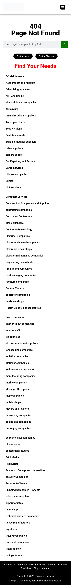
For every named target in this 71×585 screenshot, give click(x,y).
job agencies (13, 336)
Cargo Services (14, 167)
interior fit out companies (20, 323)
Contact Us (9, 564)
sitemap (46, 568)
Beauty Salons (14, 128)
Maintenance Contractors (20, 369)
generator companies (18, 294)
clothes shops (14, 187)
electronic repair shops (19, 249)
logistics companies (17, 356)
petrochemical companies (20, 437)
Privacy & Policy (37, 564)
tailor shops (12, 509)
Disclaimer (26, 568)
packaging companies (18, 428)
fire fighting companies (19, 268)
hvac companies (15, 317)
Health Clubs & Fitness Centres (23, 307)
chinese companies (17, 174)
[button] (62, 7)
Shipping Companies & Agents (23, 489)
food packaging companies (21, 275)
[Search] (64, 44)
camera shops (14, 154)
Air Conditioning (15, 95)
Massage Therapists (17, 389)
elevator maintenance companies (24, 255)
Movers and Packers (17, 408)
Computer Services (16, 196)
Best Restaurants (15, 135)
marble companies (16, 382)
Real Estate (12, 463)
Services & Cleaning (17, 483)
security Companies (17, 476)
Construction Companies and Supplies (27, 203)
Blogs (37, 568)
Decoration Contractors (19, 216)
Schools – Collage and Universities (25, 470)
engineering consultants (19, 262)
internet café (13, 330)
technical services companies (22, 516)
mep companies (15, 395)
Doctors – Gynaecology (19, 229)
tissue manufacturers (18, 522)
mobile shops (13, 402)
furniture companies (17, 281)
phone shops (13, 444)
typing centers (14, 555)
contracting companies (19, 209)
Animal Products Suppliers (21, 115)
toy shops (11, 529)
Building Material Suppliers (21, 141)
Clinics (9, 180)
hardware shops (15, 301)
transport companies (17, 542)
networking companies (18, 415)
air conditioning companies (21, 102)
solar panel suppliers (17, 496)
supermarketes (14, 502)
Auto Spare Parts (15, 122)
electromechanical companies (23, 242)
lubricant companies (17, 362)
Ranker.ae (36, 580)
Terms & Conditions (57, 564)
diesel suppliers (15, 222)
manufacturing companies (21, 376)
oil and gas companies (18, 421)
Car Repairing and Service (20, 161)
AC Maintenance (15, 76)
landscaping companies (19, 349)
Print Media (12, 457)
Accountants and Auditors (20, 82)
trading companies (16, 535)
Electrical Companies (18, 235)
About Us (22, 564)
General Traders (15, 288)
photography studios (17, 450)
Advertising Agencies (18, 89)
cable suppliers (14, 148)
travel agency (13, 548)
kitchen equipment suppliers (22, 343)
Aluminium (12, 109)
